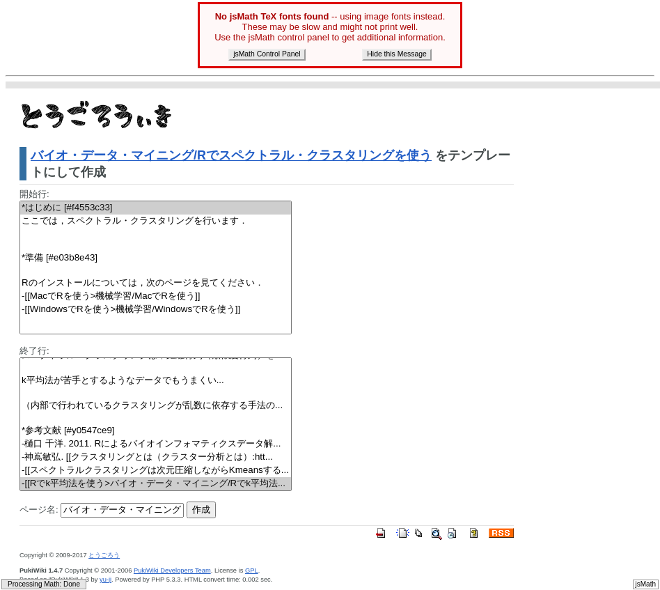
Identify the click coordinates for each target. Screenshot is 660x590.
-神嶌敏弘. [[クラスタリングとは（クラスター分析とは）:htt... (155, 457)
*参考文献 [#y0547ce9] (155, 430)
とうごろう (104, 555)
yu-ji (105, 579)
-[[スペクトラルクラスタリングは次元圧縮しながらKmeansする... (155, 470)
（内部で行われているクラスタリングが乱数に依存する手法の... (155, 405)
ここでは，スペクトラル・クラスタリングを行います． (155, 221)
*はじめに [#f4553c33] (155, 208)
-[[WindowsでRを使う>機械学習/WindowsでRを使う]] (155, 309)
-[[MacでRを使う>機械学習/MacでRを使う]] (155, 296)
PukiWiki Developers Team (172, 570)
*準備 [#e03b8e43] (155, 258)
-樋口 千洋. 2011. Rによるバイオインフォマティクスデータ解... (155, 444)
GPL (251, 570)
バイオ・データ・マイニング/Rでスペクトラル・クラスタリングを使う (231, 155)
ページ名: (38, 509)
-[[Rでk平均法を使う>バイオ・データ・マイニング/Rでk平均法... (155, 483)
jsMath (646, 584)
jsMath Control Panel (266, 54)
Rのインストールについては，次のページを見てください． (155, 283)
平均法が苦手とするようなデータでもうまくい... (155, 380)
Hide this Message (396, 54)
